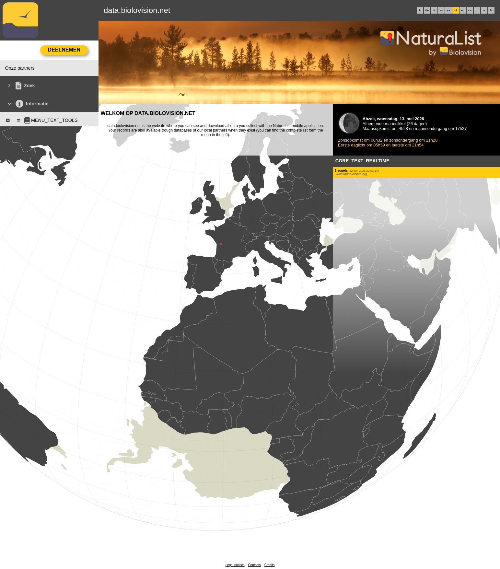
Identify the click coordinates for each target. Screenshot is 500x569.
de (427, 10)
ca (469, 10)
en (441, 10)
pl (477, 10)
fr (420, 10)
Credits (269, 565)
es (448, 10)
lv (491, 10)
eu (462, 10)
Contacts (254, 565)
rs (484, 10)
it (434, 10)
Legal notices (235, 565)
